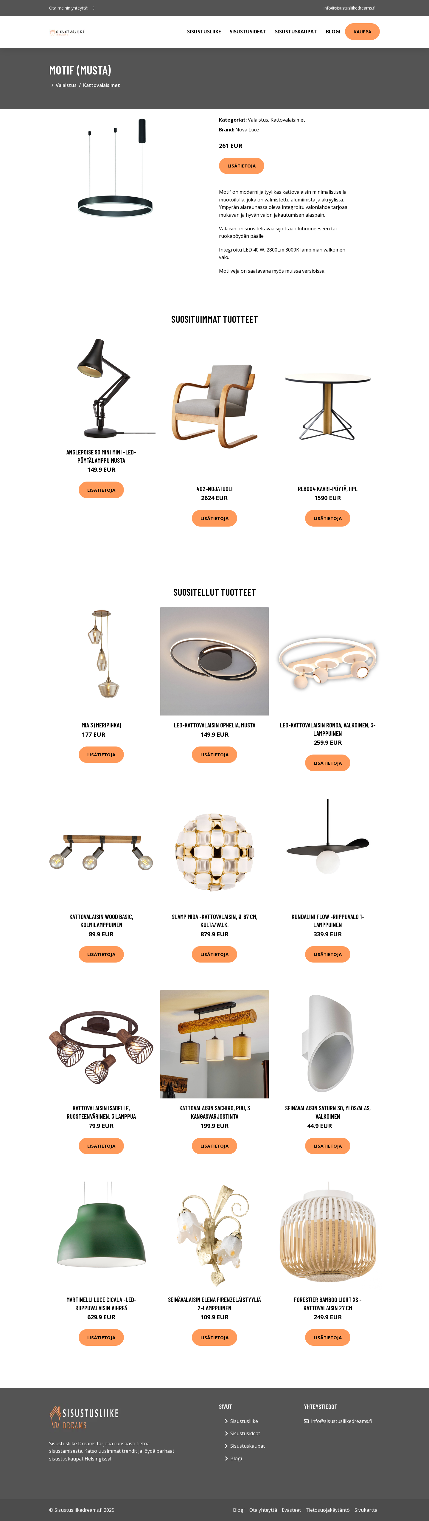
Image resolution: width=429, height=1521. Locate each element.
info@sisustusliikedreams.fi (349, 8)
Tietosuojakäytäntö (328, 1510)
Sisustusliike (204, 31)
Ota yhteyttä (263, 1510)
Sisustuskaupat (296, 31)
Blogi (333, 31)
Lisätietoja (242, 166)
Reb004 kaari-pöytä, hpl (328, 488)
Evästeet (291, 1510)
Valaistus (66, 85)
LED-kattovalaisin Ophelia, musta (214, 725)
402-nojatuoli (214, 488)
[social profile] (94, 8)
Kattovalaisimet (101, 85)
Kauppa (362, 32)
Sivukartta (366, 1510)
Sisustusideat (248, 31)
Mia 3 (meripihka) (101, 725)
